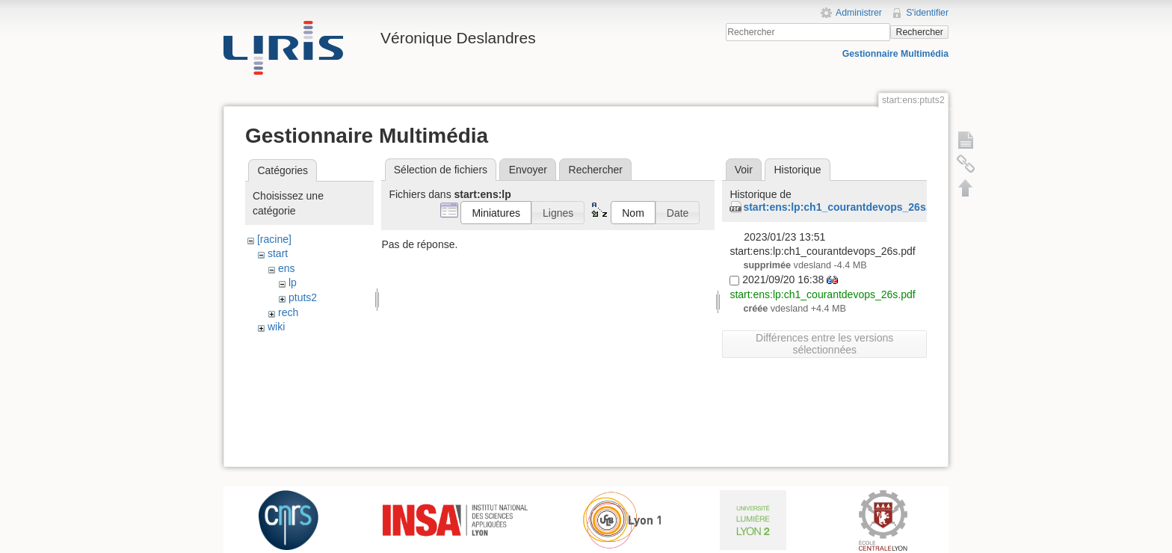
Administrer (859, 12)
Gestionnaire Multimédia (895, 54)
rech (288, 312)
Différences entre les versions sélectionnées (824, 344)
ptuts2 (303, 297)
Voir (744, 170)
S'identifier (927, 12)
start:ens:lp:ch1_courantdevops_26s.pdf (844, 207)
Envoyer (528, 170)
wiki (276, 327)
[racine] (274, 239)
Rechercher (919, 32)
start (278, 253)
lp (293, 282)
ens (286, 268)
